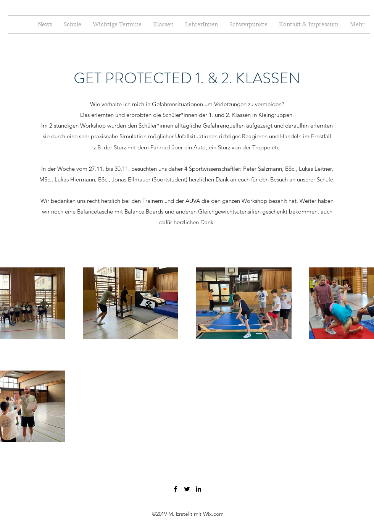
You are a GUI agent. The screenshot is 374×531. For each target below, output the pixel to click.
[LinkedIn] (198, 489)
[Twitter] (187, 489)
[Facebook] (175, 489)
